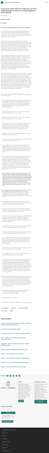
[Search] (45, 2)
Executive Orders (23, 308)
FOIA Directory (5, 444)
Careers (21, 401)
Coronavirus (5, 308)
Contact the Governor (41, 401)
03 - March (4, 310)
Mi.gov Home (5, 432)
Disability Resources (6, 441)
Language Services (6, 450)
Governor (13, 308)
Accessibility (4, 438)
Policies (3, 435)
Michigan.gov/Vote (7, 421)
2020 (11, 310)
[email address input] (8, 409)
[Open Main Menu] (47, 2)
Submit (8, 412)
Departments (5, 447)
